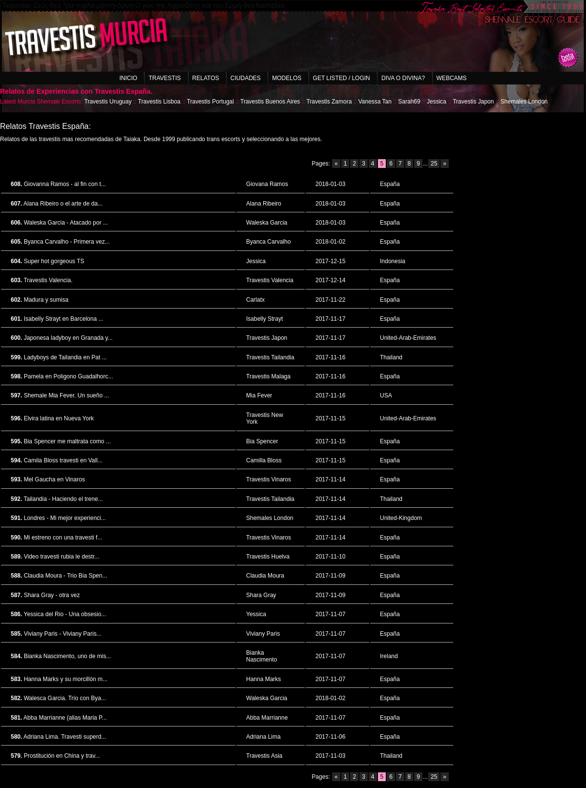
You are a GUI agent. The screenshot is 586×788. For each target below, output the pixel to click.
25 (434, 163)
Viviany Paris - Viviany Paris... (63, 633)
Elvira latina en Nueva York (59, 418)
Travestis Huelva (268, 556)
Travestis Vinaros (268, 479)
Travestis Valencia (269, 280)
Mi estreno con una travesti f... (63, 537)
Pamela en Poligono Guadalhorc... (68, 376)
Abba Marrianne (267, 717)
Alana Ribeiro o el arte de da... (63, 203)
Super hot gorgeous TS (54, 261)
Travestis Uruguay (108, 101)
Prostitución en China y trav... (62, 755)
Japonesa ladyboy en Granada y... (68, 337)
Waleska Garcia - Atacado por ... (66, 222)
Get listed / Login (341, 78)
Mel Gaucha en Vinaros (54, 479)
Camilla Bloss (264, 460)
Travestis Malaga (268, 376)
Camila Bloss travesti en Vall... (63, 460)
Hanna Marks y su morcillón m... (65, 679)
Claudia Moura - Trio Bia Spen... (65, 575)
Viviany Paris (263, 633)
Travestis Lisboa (159, 101)
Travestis (164, 78)
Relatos (205, 78)
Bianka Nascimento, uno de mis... (67, 656)
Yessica (256, 614)
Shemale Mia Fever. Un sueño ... (66, 395)
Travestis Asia (264, 755)
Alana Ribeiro (263, 203)
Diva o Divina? (403, 78)
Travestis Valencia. (47, 280)
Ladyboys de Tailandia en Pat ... (65, 357)
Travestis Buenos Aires (270, 101)
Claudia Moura (265, 575)
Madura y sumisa (46, 299)
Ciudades (245, 78)
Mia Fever (259, 395)
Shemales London (524, 101)
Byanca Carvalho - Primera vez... (67, 241)
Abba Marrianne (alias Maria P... (65, 717)
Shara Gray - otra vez (52, 595)
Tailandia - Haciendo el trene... (63, 499)
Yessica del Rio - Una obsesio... (64, 614)
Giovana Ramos (267, 184)
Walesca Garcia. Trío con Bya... (65, 698)
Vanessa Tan (375, 101)
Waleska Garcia (266, 222)
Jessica (436, 101)
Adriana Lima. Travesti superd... (64, 736)
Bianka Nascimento (261, 656)
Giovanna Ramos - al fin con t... (65, 184)
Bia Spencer (262, 441)
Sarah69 (409, 101)
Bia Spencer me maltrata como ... (67, 441)
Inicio (128, 78)
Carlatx (255, 299)
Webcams (452, 78)
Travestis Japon (473, 101)
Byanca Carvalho (268, 241)
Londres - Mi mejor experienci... (65, 518)
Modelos (286, 78)
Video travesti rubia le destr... (62, 556)
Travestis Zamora (329, 101)
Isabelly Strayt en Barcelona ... (64, 318)
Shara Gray (261, 595)
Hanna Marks (263, 679)
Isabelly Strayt (264, 318)
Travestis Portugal (210, 101)
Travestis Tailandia (270, 357)
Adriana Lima (263, 736)
